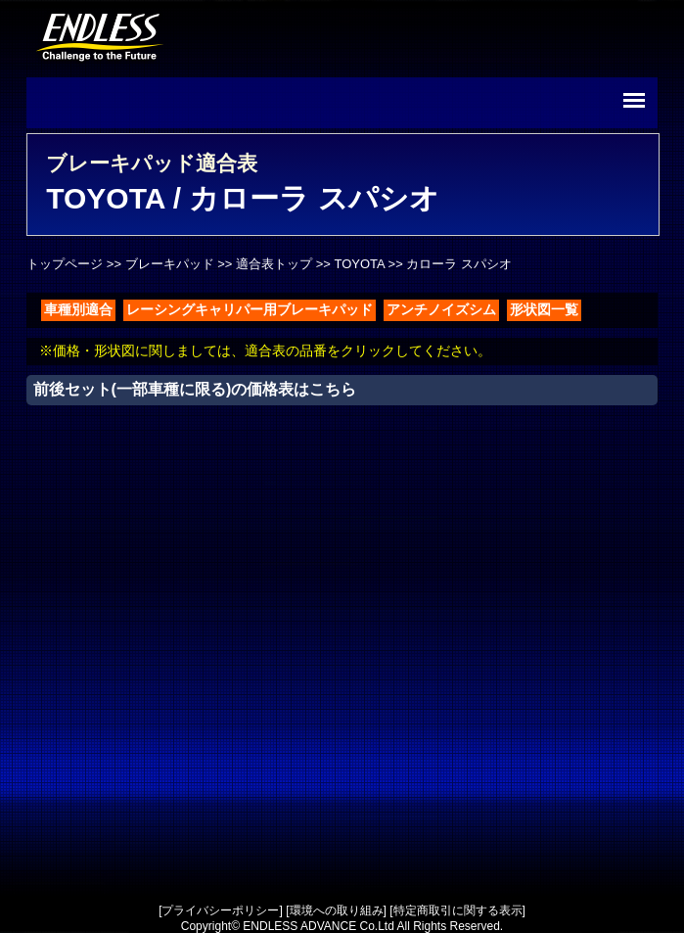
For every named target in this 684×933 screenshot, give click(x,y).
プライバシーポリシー (220, 910)
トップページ (64, 264)
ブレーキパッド (169, 264)
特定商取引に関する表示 (458, 910)
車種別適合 (78, 309)
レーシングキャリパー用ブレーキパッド (249, 309)
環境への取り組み (337, 910)
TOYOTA (359, 264)
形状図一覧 (544, 309)
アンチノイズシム (441, 309)
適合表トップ (274, 264)
